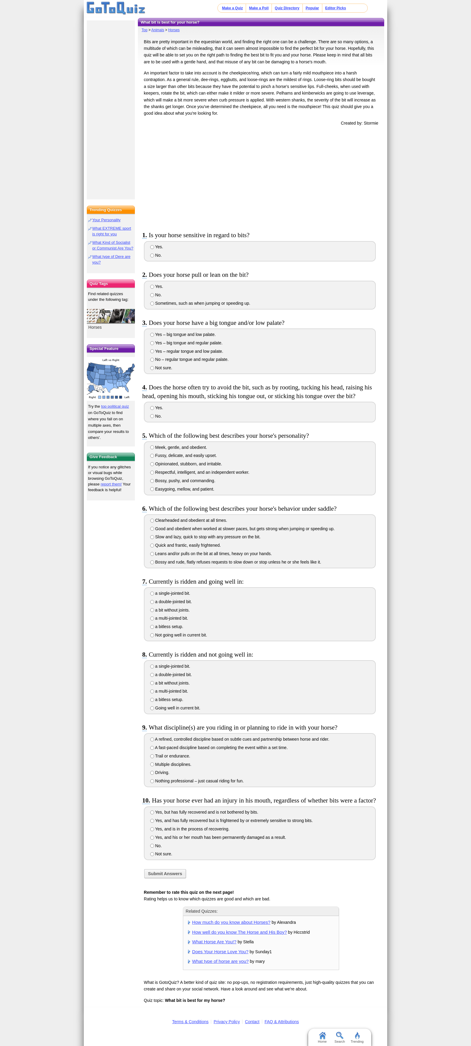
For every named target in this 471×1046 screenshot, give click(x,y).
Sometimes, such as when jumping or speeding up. (200, 303)
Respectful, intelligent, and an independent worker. (200, 472)
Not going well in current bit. (178, 635)
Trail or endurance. (170, 756)
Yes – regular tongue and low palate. (186, 351)
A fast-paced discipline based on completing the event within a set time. (219, 747)
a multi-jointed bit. (169, 618)
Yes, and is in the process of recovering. (189, 829)
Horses (174, 30)
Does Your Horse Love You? (220, 951)
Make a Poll (259, 8)
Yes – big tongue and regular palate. (186, 342)
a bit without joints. (170, 610)
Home (322, 1037)
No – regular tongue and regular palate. (189, 359)
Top (144, 30)
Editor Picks (335, 8)
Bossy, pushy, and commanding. (182, 480)
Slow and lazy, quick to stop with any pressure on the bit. (205, 536)
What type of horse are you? (220, 961)
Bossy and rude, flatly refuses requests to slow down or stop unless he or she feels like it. (235, 562)
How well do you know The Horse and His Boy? (239, 932)
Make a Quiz (232, 8)
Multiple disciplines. (171, 764)
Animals (157, 30)
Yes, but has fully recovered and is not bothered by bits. (204, 812)
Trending (357, 1037)
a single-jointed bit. (170, 593)
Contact (252, 1021)
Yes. (156, 246)
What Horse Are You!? (214, 941)
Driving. (159, 772)
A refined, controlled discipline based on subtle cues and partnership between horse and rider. (240, 739)
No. (156, 255)
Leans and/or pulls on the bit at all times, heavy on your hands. (211, 553)
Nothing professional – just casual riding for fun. (197, 780)
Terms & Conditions (190, 1021)
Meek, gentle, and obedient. (178, 447)
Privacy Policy (227, 1021)
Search (340, 1037)
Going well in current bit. (175, 708)
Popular (312, 8)
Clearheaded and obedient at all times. (188, 520)
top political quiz (115, 406)
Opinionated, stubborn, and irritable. (186, 463)
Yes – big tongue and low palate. (183, 334)
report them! (111, 484)
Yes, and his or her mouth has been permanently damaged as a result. (218, 837)
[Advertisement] (261, 177)
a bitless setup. (166, 626)
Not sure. (161, 367)
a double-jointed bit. (171, 601)
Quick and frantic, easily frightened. (185, 545)
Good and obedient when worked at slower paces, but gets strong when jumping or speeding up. (242, 528)
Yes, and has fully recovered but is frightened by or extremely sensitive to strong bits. (231, 820)
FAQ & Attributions (282, 1021)
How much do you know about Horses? (231, 922)
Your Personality (106, 220)
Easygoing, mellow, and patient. (182, 489)
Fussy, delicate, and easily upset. (183, 455)
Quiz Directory (287, 8)
